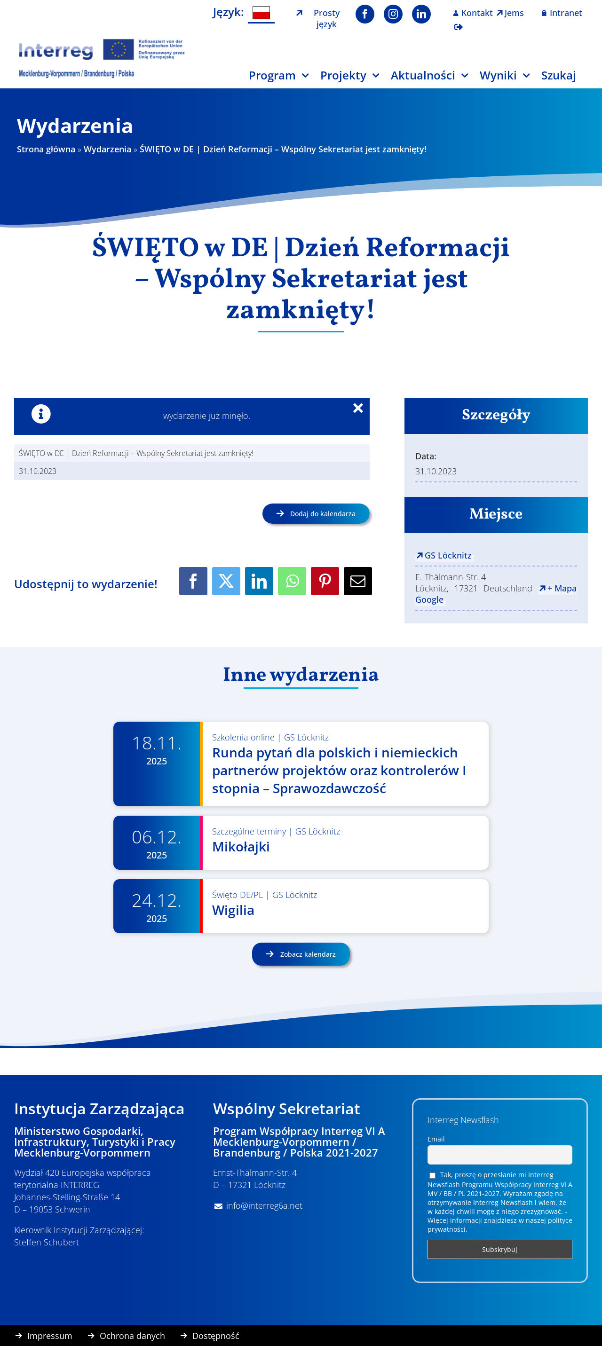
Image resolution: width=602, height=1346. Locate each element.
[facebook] (365, 14)
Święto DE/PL (237, 894)
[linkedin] (421, 14)
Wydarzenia (107, 149)
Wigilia (233, 910)
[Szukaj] (564, 78)
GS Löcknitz (448, 555)
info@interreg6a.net (264, 1205)
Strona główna (46, 149)
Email (436, 1138)
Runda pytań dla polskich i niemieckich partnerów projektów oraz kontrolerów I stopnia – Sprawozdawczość (339, 770)
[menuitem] (261, 13)
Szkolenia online (243, 737)
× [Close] (364, 410)
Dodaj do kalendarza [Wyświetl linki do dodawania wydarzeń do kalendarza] (323, 513)
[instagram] (393, 14)
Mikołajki (241, 846)
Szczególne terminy (249, 831)
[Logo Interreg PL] (102, 41)
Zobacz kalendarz (307, 954)
